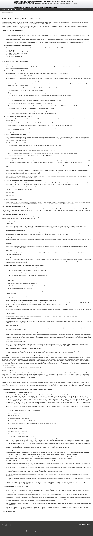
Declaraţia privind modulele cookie (18, 531)
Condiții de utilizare (44, 531)
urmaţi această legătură (29, 2)
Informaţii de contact (6, 531)
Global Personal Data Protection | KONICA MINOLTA (14, 513)
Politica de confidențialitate (32, 531)
